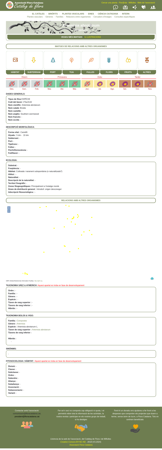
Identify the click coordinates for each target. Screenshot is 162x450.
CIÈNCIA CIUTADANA (108, 14)
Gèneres (49, 17)
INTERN (125, 14)
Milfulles (132, 3)
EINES (91, 14)
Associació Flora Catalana (81, 445)
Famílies (59, 17)
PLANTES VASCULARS (73, 14)
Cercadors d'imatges (102, 17)
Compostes (22, 321)
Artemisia (21, 324)
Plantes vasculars (35, 17)
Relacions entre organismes (78, 17)
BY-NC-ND (73, 442)
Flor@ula (123, 3)
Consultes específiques (124, 17)
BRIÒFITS (53, 14)
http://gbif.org (38, 281)
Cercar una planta (109, 3)
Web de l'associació (146, 3)
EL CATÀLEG (38, 14)
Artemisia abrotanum (41, 330)
